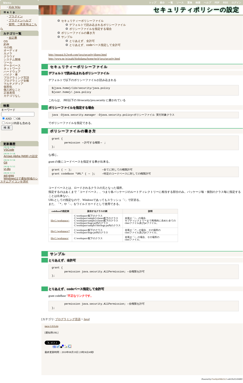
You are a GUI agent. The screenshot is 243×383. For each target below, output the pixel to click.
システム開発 (12, 59)
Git (5, 162)
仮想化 (8, 86)
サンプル (67, 36)
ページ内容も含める (18, 123)
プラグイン (16, 16)
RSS (225, 2)
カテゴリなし (12, 95)
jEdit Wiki (14, 7)
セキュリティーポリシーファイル (82, 20)
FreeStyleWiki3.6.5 (219, 379)
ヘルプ (207, 2)
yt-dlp (7, 169)
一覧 (170, 2)
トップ (152, 2)
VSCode (9, 149)
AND (8, 118)
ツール (8, 62)
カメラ (8, 53)
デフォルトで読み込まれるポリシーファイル (97, 24)
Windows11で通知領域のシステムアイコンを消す (19, 180)
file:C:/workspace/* (60, 231)
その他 (8, 47)
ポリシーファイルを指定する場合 (90, 28)
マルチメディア (13, 83)
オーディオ (11, 50)
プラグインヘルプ (20, 20)
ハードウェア (12, 71)
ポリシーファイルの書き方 (78, 32)
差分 (162, 2)
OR (18, 118)
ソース (180, 2)
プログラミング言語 (68, 319)
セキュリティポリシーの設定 (196, 9)
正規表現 (9, 92)
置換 (189, 2)
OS (6, 41)
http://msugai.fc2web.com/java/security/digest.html (77, 54)
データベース (12, 65)
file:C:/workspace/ (60, 238)
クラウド (9, 56)
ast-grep (9, 175)
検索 (198, 2)
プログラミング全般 (16, 80)
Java (86, 319)
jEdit (6, 44)
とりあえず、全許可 (82, 41)
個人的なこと (12, 89)
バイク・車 (11, 74)
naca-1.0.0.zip (51, 326)
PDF (217, 2)
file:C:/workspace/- (60, 220)
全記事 (13, 37)
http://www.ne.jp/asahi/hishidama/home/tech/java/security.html (84, 58)
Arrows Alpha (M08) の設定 (21, 156)
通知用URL (51, 332)
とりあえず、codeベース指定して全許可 (95, 45)
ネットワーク (12, 68)
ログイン (236, 2)
